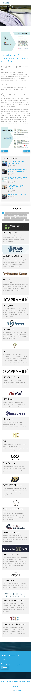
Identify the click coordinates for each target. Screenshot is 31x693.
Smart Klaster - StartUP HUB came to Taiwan (17, 162)
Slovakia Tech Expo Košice (17, 194)
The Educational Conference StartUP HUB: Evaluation (17, 170)
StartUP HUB (17, 690)
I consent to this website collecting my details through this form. (15, 664)
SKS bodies (15, 681)
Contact (15, 686)
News (13, 66)
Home (2, 681)
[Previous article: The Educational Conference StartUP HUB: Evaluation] (4, 151)
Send (5, 667)
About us (8, 681)
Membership (22, 681)
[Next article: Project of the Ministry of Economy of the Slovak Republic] (26, 151)
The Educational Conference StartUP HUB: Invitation (15, 58)
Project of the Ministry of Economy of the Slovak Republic (16, 186)
